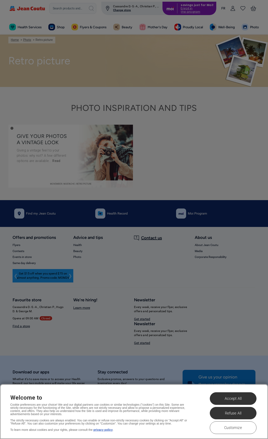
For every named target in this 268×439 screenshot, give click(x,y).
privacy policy (103, 429)
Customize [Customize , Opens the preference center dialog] (233, 427)
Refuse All (233, 413)
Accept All (233, 398)
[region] (134, 411)
